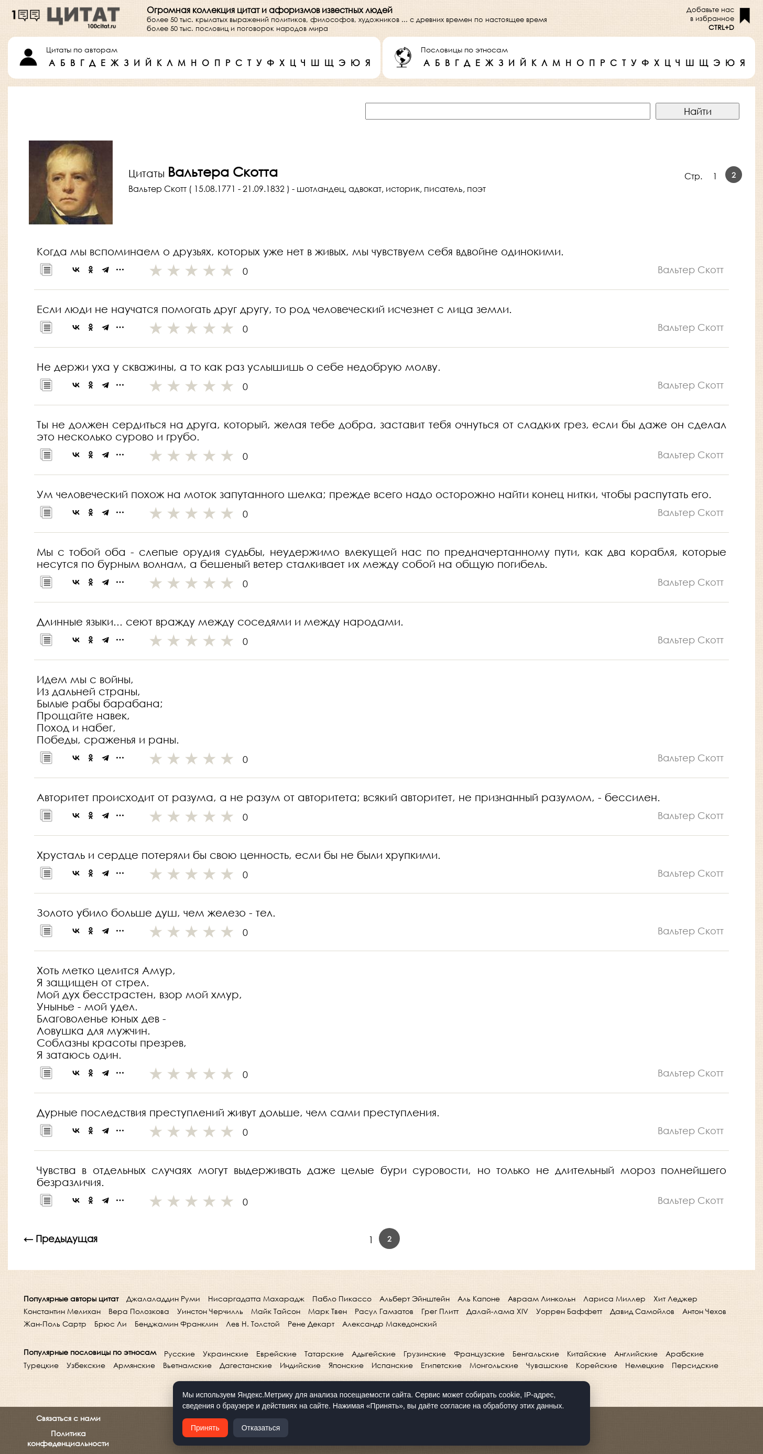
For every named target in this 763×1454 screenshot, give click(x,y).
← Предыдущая (60, 1238)
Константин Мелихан (62, 1311)
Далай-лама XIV (497, 1311)
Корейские (596, 1365)
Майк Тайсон (275, 1311)
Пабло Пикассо (342, 1299)
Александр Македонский (389, 1324)
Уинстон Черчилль (210, 1311)
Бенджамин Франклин (176, 1324)
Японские (346, 1365)
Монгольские (494, 1365)
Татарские (324, 1354)
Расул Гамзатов (384, 1311)
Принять (205, 1428)
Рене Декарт (311, 1324)
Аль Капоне (478, 1299)
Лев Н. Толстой (253, 1324)
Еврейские (276, 1354)
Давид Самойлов (642, 1311)
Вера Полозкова (138, 1311)
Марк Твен (327, 1311)
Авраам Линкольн (541, 1299)
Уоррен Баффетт (569, 1311)
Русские (179, 1354)
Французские (479, 1354)
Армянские (134, 1365)
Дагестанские (246, 1365)
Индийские (300, 1365)
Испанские (392, 1365)
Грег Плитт (440, 1311)
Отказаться (261, 1428)
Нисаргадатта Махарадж (256, 1299)
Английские (636, 1354)
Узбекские (86, 1365)
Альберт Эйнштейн (414, 1299)
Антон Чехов (704, 1311)
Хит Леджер (675, 1299)
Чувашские (547, 1365)
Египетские (441, 1365)
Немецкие (644, 1365)
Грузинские (425, 1354)
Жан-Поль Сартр (55, 1324)
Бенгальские (536, 1354)
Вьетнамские (187, 1365)
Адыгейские (374, 1354)
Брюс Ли (110, 1324)
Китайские (586, 1354)
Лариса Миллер (614, 1299)
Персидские (695, 1365)
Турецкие (41, 1365)
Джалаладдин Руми (163, 1299)
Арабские (685, 1354)
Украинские (225, 1354)
